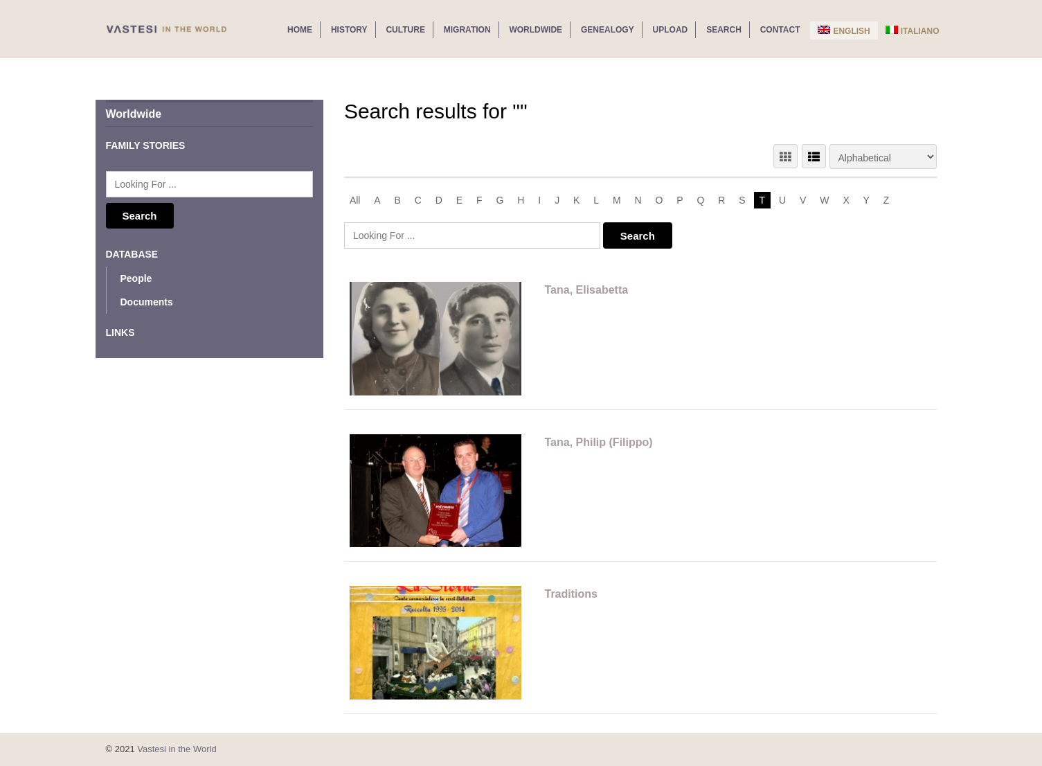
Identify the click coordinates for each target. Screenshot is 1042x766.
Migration (467, 30)
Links (120, 332)
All (355, 200)
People (136, 278)
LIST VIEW (814, 156)
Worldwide (535, 30)
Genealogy (607, 30)
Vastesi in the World (176, 749)
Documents (146, 302)
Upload (670, 30)
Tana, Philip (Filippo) (598, 442)
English (844, 31)
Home (299, 30)
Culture (405, 30)
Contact (780, 30)
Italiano (913, 31)
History (349, 30)
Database (132, 254)
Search (724, 30)
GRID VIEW (785, 156)
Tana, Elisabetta (586, 290)
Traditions (570, 594)
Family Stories (146, 145)
